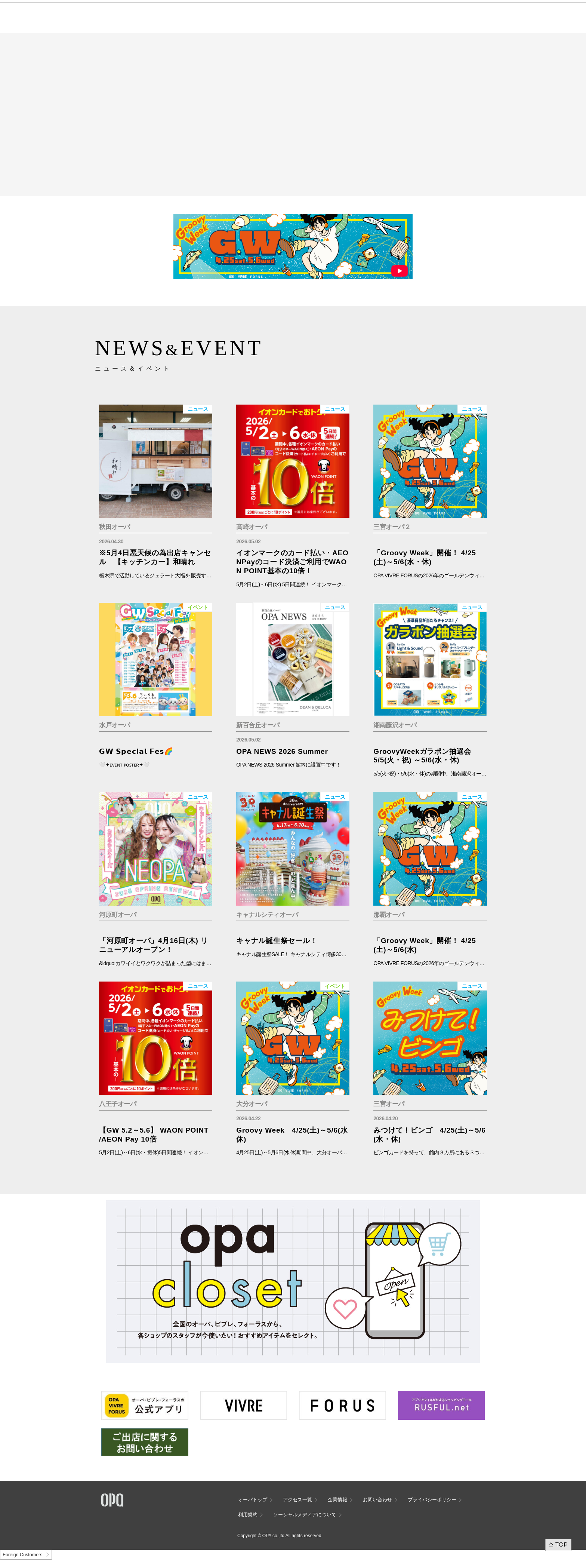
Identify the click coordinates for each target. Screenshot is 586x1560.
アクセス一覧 (297, 1499)
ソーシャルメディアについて (304, 1514)
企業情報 (337, 1499)
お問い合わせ (377, 1499)
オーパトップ (252, 1499)
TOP (561, 1544)
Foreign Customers (22, 1554)
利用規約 (247, 1514)
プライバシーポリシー (432, 1499)
